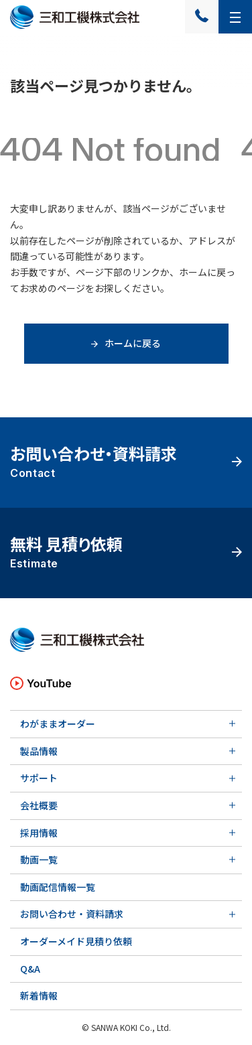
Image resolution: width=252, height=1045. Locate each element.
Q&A (30, 968)
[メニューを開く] (235, 16)
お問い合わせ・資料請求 (71, 913)
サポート (39, 777)
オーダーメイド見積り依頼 (76, 941)
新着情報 (39, 995)
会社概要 (39, 805)
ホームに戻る (126, 343)
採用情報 (39, 832)
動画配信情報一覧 (57, 887)
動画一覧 (39, 859)
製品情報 (39, 751)
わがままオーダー (57, 723)
